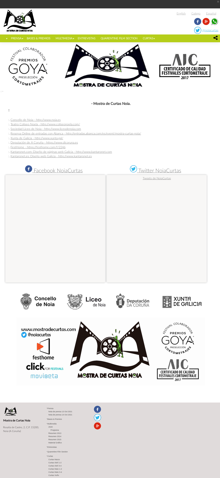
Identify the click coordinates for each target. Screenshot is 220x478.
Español (211, 13)
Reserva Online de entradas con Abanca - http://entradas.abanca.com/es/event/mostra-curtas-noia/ (76, 133)
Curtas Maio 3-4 (55, 472)
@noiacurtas (210, 30)
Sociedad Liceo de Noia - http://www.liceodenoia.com (46, 129)
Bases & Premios (38, 38)
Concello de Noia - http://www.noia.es (36, 119)
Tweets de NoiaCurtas (157, 178)
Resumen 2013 (54, 433)
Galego (195, 13)
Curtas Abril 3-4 (54, 466)
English (181, 13)
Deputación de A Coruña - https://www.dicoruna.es (44, 142)
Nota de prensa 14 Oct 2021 (60, 415)
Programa (55, 430)
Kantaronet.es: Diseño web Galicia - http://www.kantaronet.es (51, 156)
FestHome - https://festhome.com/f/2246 (38, 147)
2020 (50, 427)
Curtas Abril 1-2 (54, 463)
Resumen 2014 (54, 436)
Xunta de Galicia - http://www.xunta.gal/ (37, 138)
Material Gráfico (55, 443)
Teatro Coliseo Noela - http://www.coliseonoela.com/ (45, 124)
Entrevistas (86, 38)
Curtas (148, 38)
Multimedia (64, 38)
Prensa (16, 38)
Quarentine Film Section (119, 38)
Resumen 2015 (54, 439)
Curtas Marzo (54, 459)
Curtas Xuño (53, 475)
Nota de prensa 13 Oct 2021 (60, 412)
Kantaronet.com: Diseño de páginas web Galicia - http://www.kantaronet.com (61, 151)
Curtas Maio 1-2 (55, 469)
